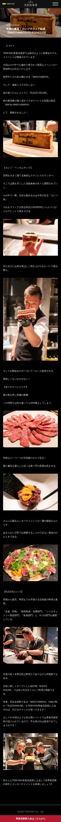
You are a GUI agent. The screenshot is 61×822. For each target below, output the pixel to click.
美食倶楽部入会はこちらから (30, 818)
